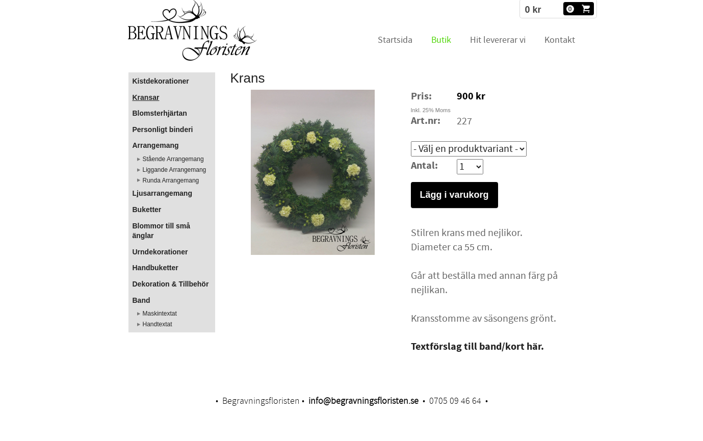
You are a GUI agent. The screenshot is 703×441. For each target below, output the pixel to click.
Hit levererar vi (498, 40)
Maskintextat (160, 313)
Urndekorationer (160, 252)
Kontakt (559, 40)
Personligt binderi (163, 129)
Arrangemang (156, 145)
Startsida (395, 40)
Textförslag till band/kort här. (477, 347)
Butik (441, 40)
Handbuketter (155, 268)
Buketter (147, 209)
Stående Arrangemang (173, 159)
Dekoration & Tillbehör (171, 284)
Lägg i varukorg (454, 195)
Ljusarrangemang (162, 193)
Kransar (146, 97)
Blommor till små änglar (162, 231)
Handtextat (157, 324)
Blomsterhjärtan (160, 113)
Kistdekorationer (161, 81)
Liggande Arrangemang (174, 169)
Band (141, 300)
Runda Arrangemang (171, 180)
